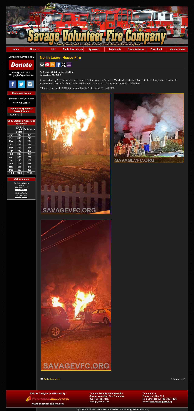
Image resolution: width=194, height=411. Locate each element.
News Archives (136, 49)
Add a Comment (52, 379)
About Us (34, 49)
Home (15, 49)
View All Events (21, 102)
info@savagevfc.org (161, 401)
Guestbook (156, 49)
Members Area (178, 49)
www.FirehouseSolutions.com (48, 403)
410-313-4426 (169, 399)
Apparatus (94, 49)
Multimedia (115, 49)
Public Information (73, 49)
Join (53, 49)
